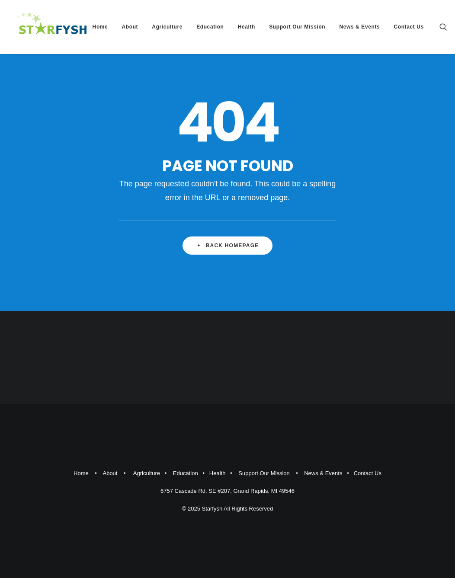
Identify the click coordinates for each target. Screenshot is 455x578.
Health (246, 27)
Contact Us (408, 27)
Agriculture (167, 27)
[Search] (443, 27)
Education (210, 27)
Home (100, 27)
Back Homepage (227, 246)
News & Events (359, 27)
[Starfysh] (51, 27)
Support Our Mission (297, 27)
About (130, 27)
